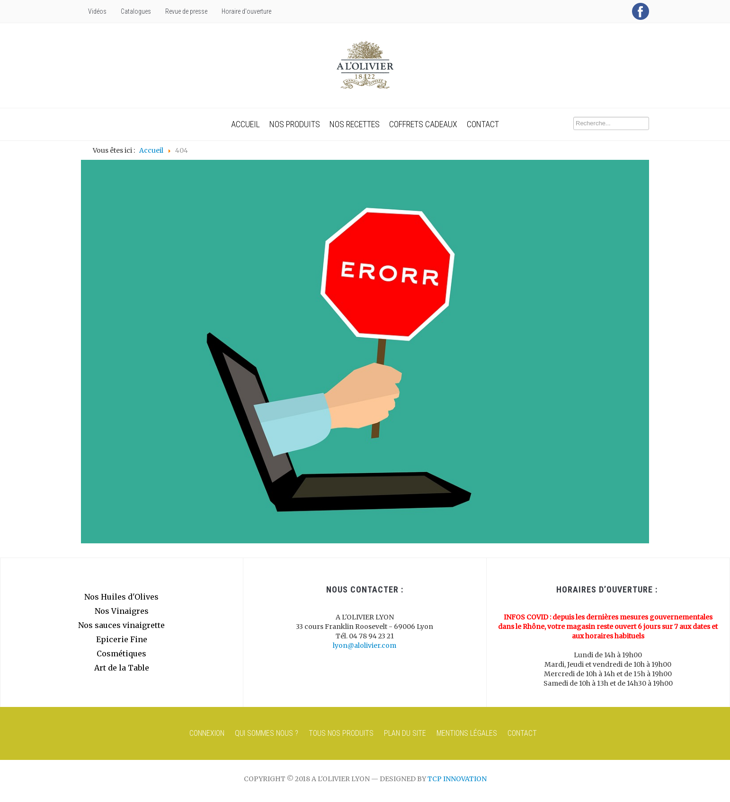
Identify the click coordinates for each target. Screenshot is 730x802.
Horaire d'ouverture (246, 11)
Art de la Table (121, 667)
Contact (483, 124)
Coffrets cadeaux (423, 124)
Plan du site (405, 733)
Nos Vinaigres (122, 611)
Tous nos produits (341, 733)
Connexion (206, 733)
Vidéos (97, 11)
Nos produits (294, 124)
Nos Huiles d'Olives (121, 597)
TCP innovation (457, 779)
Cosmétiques (121, 653)
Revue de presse (186, 11)
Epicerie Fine (121, 639)
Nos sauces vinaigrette (121, 625)
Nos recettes (354, 124)
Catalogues (136, 11)
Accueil (245, 124)
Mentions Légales (466, 733)
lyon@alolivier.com (364, 645)
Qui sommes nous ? (266, 733)
